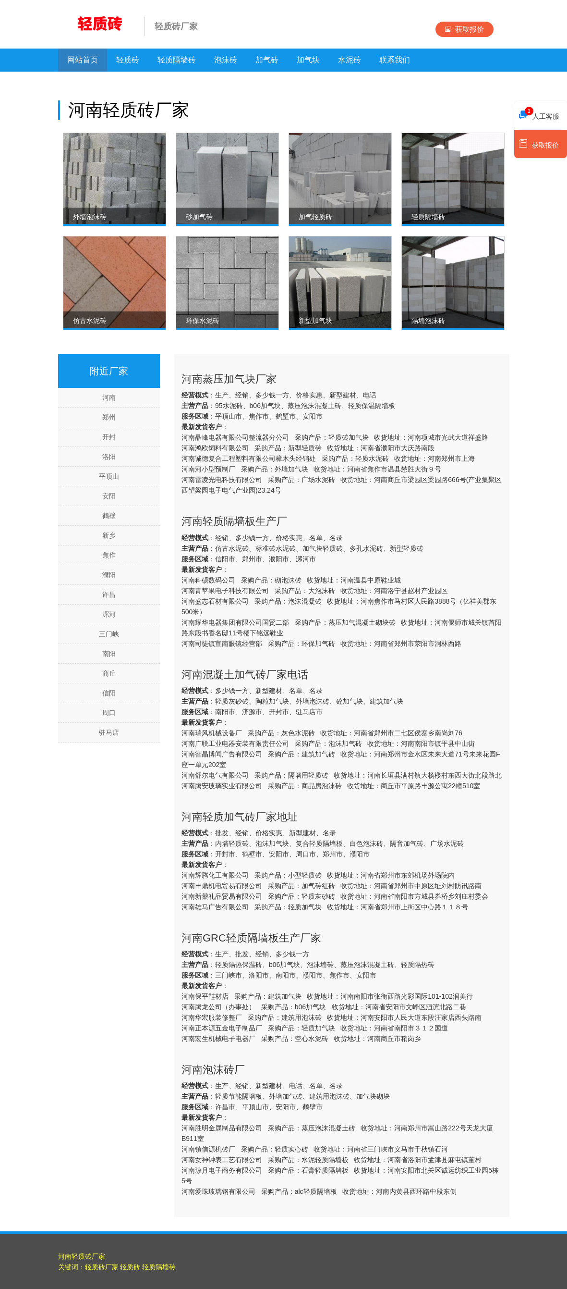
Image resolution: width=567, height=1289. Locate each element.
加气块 (308, 60)
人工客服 (539, 114)
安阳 (109, 496)
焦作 (109, 555)
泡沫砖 (225, 60)
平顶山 (109, 476)
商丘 (109, 673)
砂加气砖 (199, 217)
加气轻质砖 (315, 217)
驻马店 (109, 732)
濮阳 (109, 575)
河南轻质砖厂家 (81, 1256)
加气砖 (266, 60)
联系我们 (394, 60)
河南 (109, 397)
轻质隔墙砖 (176, 60)
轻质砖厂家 (102, 1267)
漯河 (109, 614)
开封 (109, 437)
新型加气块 (315, 320)
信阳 (109, 693)
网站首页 (82, 60)
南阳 (109, 653)
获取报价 (464, 29)
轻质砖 (127, 60)
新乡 (109, 535)
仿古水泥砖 (90, 320)
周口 (109, 713)
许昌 (109, 594)
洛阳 (109, 456)
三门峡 (109, 634)
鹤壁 (109, 516)
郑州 (109, 417)
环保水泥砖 (202, 320)
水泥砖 (349, 60)
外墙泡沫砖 (90, 217)
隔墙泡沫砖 (428, 320)
